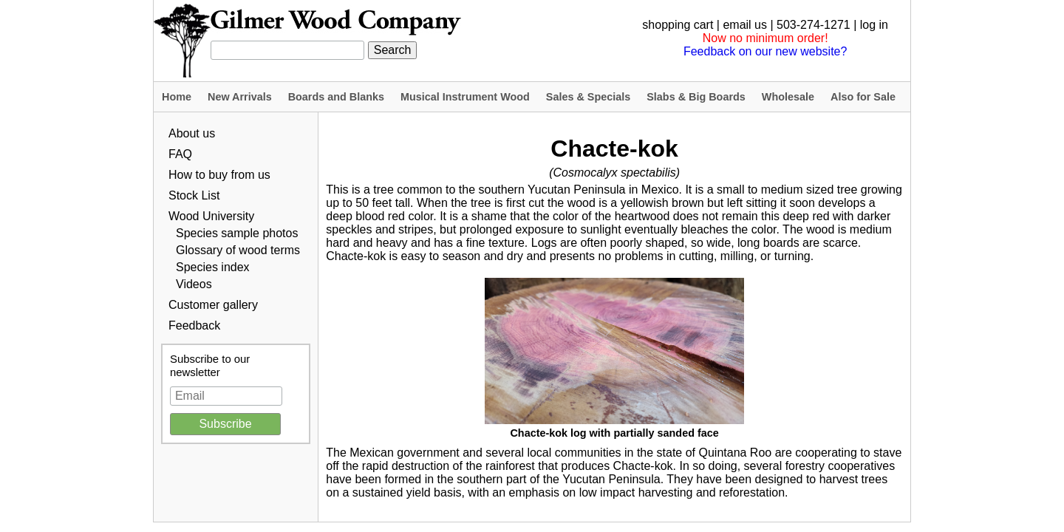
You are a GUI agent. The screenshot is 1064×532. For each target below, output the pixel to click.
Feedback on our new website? (765, 51)
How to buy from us (219, 174)
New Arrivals (240, 97)
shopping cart (677, 24)
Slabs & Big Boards (696, 97)
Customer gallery (213, 305)
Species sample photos (237, 233)
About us (191, 133)
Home (176, 97)
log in (874, 24)
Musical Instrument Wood (465, 97)
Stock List (193, 195)
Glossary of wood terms (238, 250)
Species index (213, 267)
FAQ (180, 154)
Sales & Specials (588, 97)
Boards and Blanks (336, 97)
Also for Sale (863, 97)
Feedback (194, 325)
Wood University (211, 216)
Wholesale (788, 97)
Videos (194, 284)
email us (745, 24)
